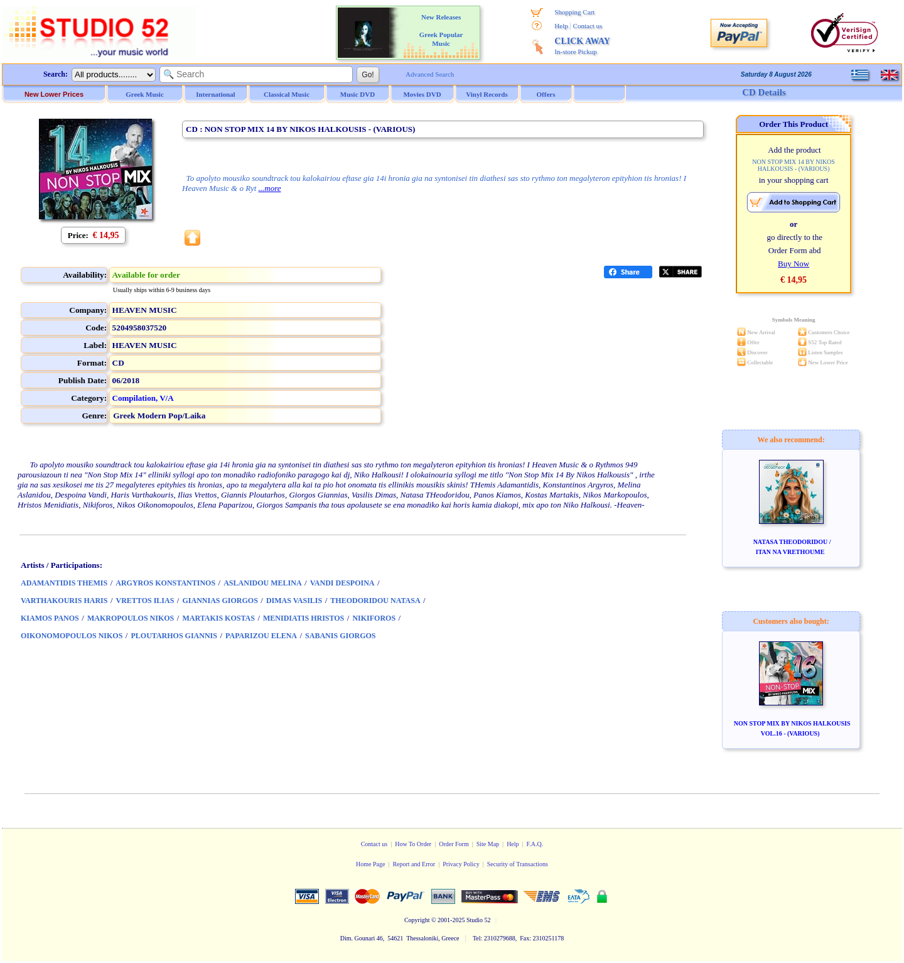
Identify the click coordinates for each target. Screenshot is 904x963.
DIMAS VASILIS (294, 600)
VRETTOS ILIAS (145, 600)
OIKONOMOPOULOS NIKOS (71, 635)
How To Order (413, 844)
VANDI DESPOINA (342, 583)
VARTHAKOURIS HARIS (64, 600)
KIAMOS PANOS (50, 618)
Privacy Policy (461, 864)
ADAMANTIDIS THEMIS (64, 583)
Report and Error (413, 864)
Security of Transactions (517, 864)
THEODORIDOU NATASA (375, 600)
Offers (546, 94)
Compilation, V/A (143, 398)
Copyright (417, 920)
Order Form (454, 844)
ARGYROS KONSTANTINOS (165, 583)
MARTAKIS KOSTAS (218, 618)
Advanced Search (430, 74)
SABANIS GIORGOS (340, 635)
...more (270, 188)
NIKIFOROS (374, 618)
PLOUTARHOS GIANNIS (174, 635)
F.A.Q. (535, 844)
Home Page (370, 864)
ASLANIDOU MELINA (262, 583)
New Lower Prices (53, 94)
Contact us (588, 26)
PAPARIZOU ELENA (261, 635)
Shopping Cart (574, 12)
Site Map (487, 844)
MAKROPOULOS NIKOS (130, 618)
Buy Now (793, 263)
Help (561, 26)
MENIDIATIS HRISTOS (303, 618)
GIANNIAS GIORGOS (219, 600)
